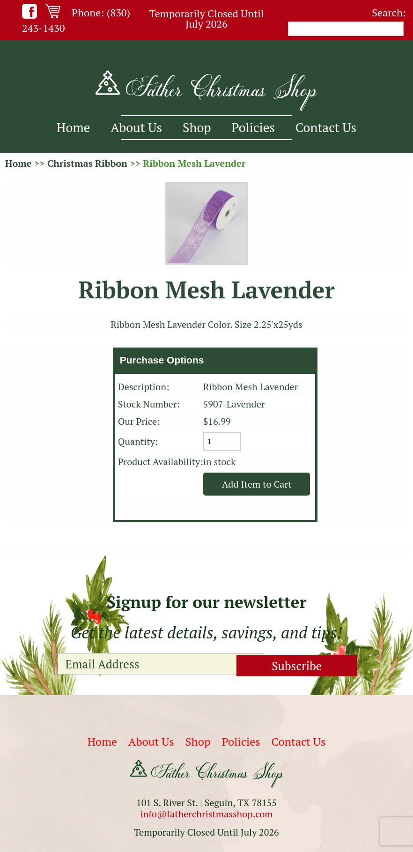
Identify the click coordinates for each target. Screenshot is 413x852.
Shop (197, 127)
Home (73, 127)
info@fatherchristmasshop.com (206, 814)
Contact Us (325, 127)
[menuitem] (73, 127)
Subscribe (308, 663)
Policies (253, 127)
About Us (136, 127)
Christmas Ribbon (87, 163)
